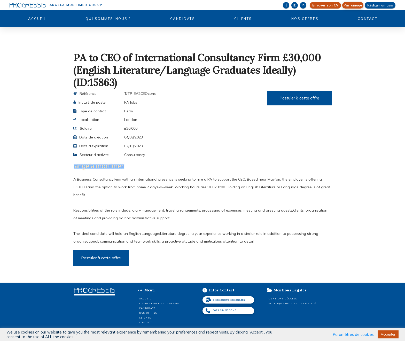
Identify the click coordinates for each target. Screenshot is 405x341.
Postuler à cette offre (299, 97)
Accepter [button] (388, 334)
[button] (352, 5)
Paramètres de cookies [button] (353, 334)
